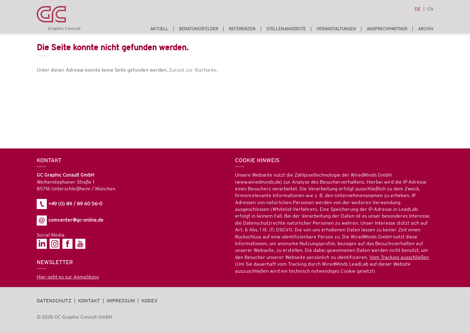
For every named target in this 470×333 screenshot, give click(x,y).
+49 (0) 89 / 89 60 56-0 (69, 204)
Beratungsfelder (198, 29)
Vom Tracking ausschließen (399, 257)
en (430, 9)
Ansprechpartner (387, 29)
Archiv (425, 29)
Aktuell (159, 29)
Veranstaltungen (336, 29)
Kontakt (89, 301)
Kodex (149, 301)
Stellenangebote (286, 29)
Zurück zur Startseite (192, 70)
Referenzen (242, 29)
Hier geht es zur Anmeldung (68, 277)
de (418, 9)
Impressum (120, 301)
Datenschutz (54, 301)
